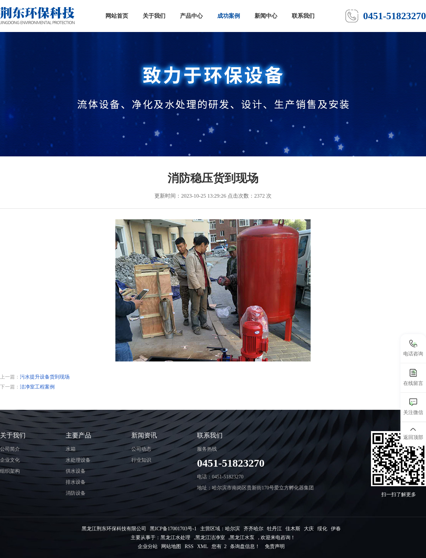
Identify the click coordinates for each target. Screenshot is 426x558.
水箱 (71, 449)
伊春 (336, 528)
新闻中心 (266, 16)
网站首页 (116, 16)
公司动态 (141, 449)
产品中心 (191, 16)
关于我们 (154, 16)
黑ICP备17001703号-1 (173, 528)
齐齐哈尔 (253, 528)
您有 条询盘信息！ (236, 546)
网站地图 (171, 546)
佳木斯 (292, 528)
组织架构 (10, 471)
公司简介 (10, 449)
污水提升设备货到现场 (45, 377)
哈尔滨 (232, 528)
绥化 (322, 528)
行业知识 (141, 460)
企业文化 (10, 460)
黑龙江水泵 (242, 537)
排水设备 (76, 482)
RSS (189, 546)
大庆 (309, 528)
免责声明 (275, 546)
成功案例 (228, 16)
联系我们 (303, 16)
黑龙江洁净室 (210, 537)
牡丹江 (274, 528)
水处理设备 (78, 460)
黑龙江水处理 (175, 537)
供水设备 (76, 471)
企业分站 (148, 546)
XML (202, 546)
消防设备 (76, 493)
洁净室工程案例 (37, 387)
